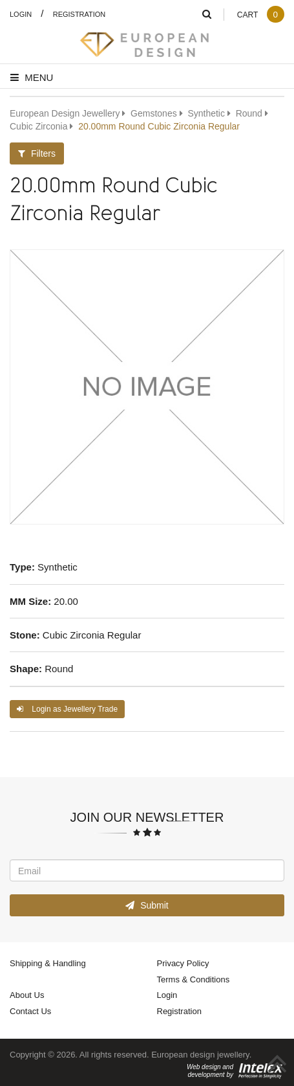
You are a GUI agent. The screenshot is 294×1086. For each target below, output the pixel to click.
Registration (79, 14)
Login (21, 14)
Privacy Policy (183, 963)
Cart (260, 14)
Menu (31, 77)
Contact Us (30, 1011)
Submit (146, 905)
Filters (37, 153)
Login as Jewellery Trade (67, 708)
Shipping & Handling (48, 963)
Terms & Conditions (193, 979)
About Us (27, 995)
